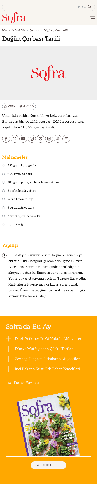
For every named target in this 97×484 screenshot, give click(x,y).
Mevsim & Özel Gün (14, 30)
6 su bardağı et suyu (18, 207)
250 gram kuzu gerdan (20, 165)
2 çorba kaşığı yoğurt (19, 191)
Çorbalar (35, 30)
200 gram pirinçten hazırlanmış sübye (30, 182)
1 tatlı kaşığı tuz (15, 224)
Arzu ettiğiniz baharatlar (21, 216)
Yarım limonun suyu (18, 199)
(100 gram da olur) (17, 174)
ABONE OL (48, 465)
